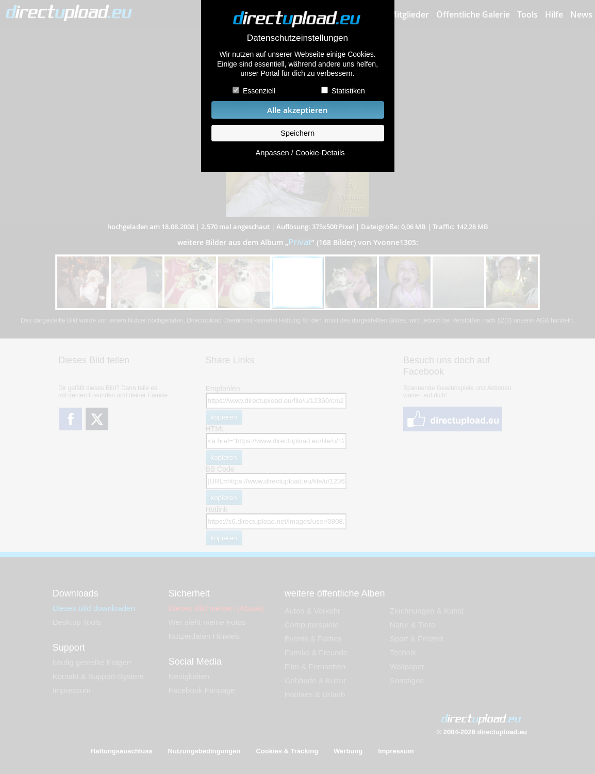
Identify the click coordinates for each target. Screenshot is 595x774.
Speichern (297, 133)
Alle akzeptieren (297, 110)
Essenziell (259, 91)
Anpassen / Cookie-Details (299, 153)
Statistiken (348, 91)
